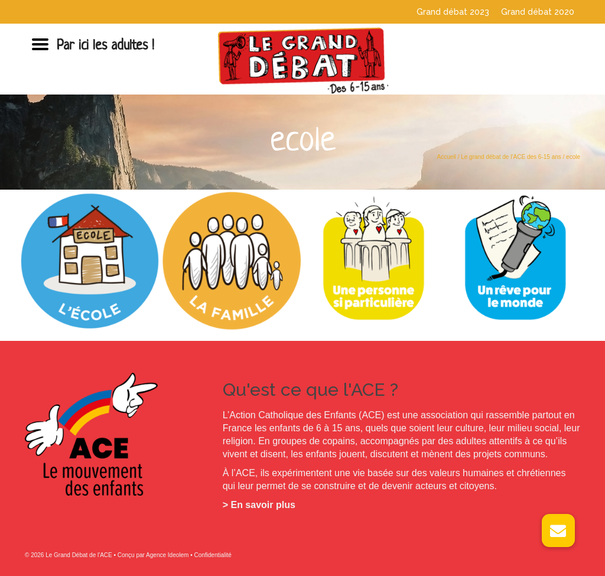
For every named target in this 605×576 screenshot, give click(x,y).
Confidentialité (212, 555)
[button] (558, 530)
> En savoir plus (259, 505)
